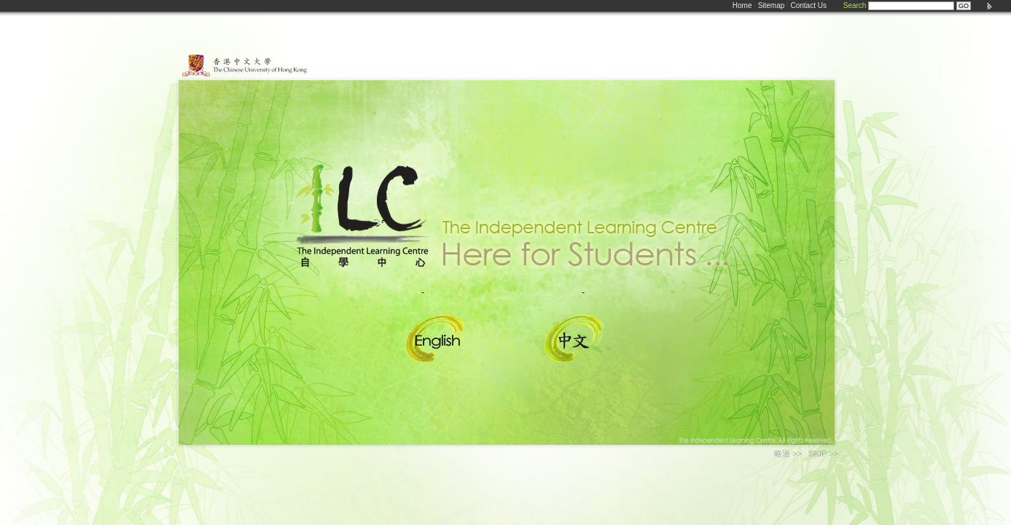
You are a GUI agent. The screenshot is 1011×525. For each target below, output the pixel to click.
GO (964, 5)
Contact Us (808, 5)
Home (742, 5)
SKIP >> (823, 453)
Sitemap (771, 5)
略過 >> (788, 453)
